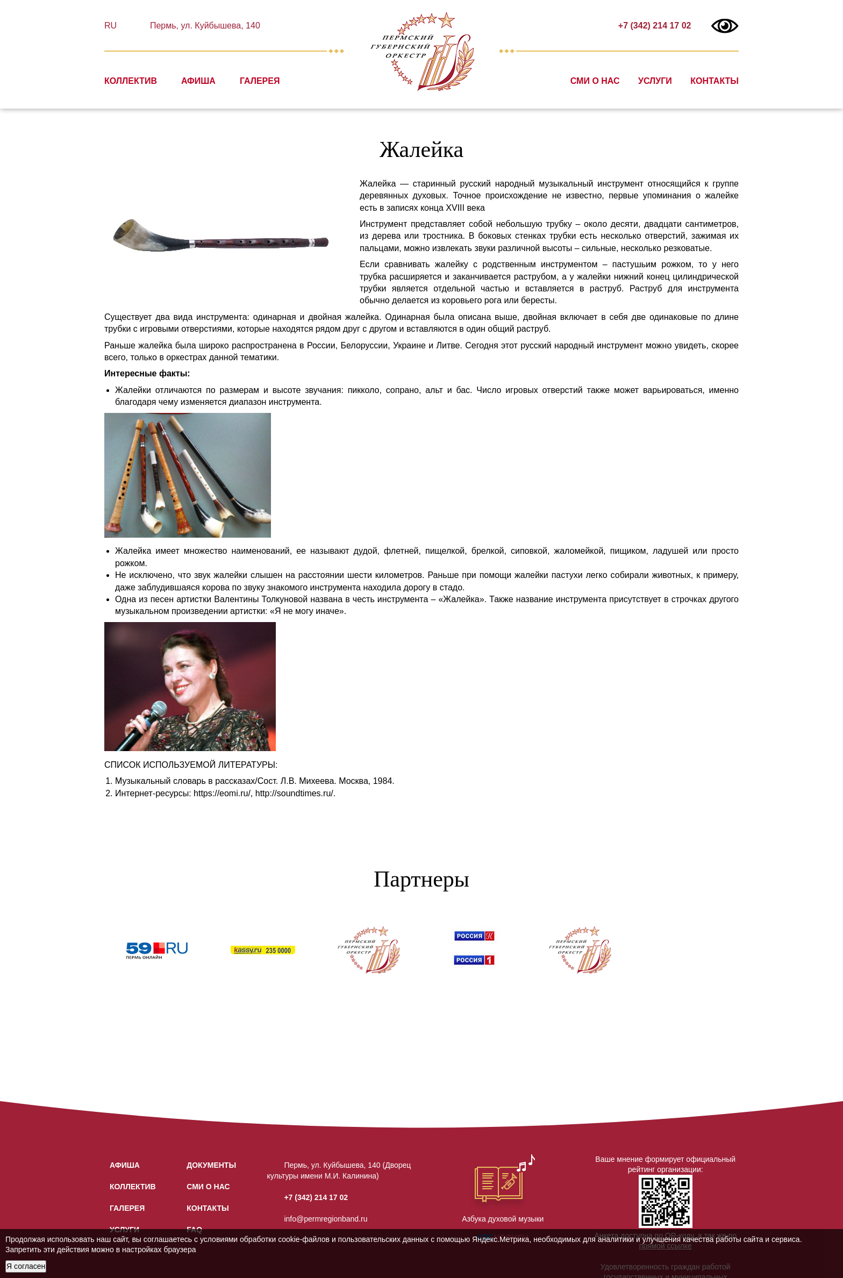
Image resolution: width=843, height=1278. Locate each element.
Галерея (260, 80)
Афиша (198, 80)
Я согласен (25, 1266)
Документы (211, 1165)
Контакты (714, 80)
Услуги (655, 80)
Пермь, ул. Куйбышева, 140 (203, 25)
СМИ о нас (595, 80)
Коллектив (130, 80)
